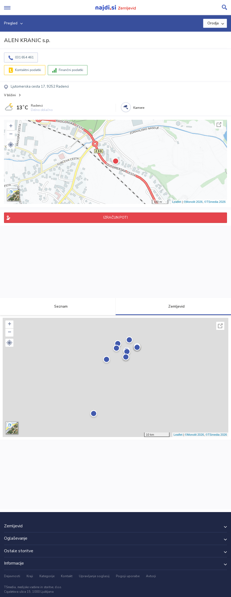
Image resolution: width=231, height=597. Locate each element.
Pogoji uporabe (128, 576)
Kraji (30, 576)
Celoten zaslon (219, 125)
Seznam (58, 306)
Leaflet (176, 201)
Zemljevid (173, 306)
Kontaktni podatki (28, 70)
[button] (11, 145)
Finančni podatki (71, 70)
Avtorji (151, 576)
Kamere (138, 108)
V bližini (10, 95)
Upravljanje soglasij (94, 576)
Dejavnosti (12, 576)
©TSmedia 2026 (215, 201)
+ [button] (11, 126)
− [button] (11, 134)
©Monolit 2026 (193, 201)
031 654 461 (24, 57)
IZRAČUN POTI (115, 217)
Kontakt (66, 576)
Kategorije (46, 576)
